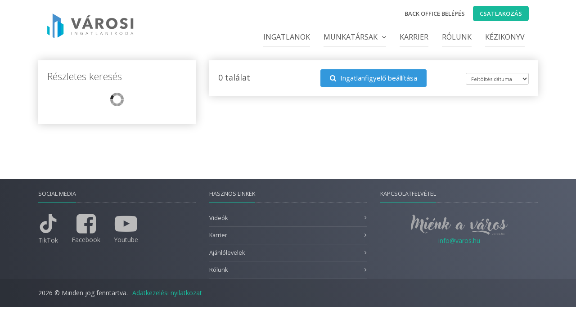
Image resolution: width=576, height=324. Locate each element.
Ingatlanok (286, 37)
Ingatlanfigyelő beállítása (373, 77)
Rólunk (457, 37)
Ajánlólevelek (227, 252)
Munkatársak (355, 37)
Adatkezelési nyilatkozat (167, 292)
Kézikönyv (505, 37)
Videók (218, 218)
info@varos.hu (459, 240)
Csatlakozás (501, 13)
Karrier (414, 37)
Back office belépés (435, 13)
